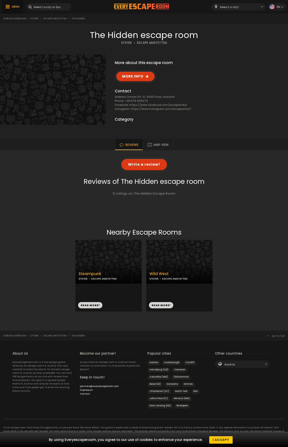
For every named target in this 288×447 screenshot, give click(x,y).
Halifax (154, 362)
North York (181, 391)
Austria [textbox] (229, 364)
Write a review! (144, 164)
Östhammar (181, 376)
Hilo (195, 391)
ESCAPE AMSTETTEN (152, 43)
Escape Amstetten (55, 18)
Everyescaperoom (14, 18)
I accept (221, 440)
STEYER (126, 43)
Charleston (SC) (159, 391)
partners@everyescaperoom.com (99, 386)
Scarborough (172, 362)
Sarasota (172, 384)
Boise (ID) (155, 384)
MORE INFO (132, 76)
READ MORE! (90, 305)
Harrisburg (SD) (159, 369)
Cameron (179, 369)
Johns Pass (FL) (159, 398)
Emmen (188, 384)
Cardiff (189, 362)
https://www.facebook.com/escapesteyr (158, 105)
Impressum (86, 390)
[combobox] (239, 7)
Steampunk (90, 273)
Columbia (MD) (159, 376)
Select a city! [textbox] (229, 7)
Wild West (159, 273)
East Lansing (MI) (160, 405)
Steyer (34, 18)
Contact (85, 394)
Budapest (182, 405)
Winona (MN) (182, 398)
